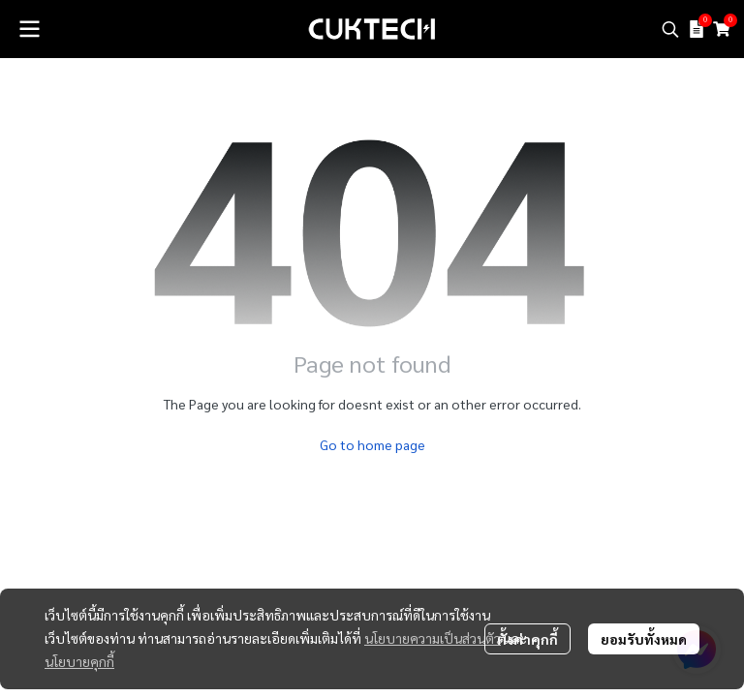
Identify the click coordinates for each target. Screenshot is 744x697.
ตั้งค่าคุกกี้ (527, 639)
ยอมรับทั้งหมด (644, 639)
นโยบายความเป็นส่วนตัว (432, 638)
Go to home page (372, 444)
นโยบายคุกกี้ (79, 661)
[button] (670, 29)
